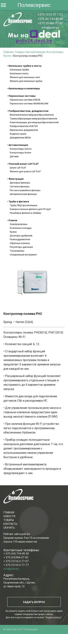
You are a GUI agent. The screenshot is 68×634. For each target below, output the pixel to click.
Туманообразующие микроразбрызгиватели (33, 118)
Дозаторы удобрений (21, 235)
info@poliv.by (50, 27)
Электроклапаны (18, 224)
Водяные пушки (18, 133)
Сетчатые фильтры (19, 186)
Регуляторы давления (21, 247)
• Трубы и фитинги (18, 201)
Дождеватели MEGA (20, 137)
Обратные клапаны (20, 243)
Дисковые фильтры (20, 182)
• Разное (12, 220)
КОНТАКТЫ (10, 523)
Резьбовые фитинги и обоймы (25, 213)
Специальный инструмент (23, 254)
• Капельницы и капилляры (23, 88)
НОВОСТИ (9, 516)
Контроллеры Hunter (20, 152)
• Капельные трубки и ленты (24, 65)
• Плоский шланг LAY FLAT (23, 163)
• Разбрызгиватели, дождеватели (27, 110)
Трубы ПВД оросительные (23, 205)
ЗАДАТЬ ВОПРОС (34, 602)
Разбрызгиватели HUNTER (24, 126)
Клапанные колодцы (21, 228)
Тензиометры (17, 250)
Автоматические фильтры (23, 194)
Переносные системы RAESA (25, 99)
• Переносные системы (21, 95)
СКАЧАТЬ (9, 527)
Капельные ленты (19, 73)
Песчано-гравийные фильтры (25, 190)
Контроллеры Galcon (21, 148)
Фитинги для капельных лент (25, 77)
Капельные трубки (19, 69)
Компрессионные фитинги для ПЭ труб (30, 209)
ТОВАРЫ (8, 520)
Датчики (14, 156)
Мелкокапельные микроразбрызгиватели (32, 114)
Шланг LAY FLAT (18, 167)
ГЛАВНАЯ (8, 512)
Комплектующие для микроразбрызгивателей (34, 122)
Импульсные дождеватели (24, 130)
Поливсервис (34, 5)
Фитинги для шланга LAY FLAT (25, 171)
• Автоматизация (17, 145)
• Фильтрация (15, 178)
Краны (13, 231)
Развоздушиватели (20, 239)
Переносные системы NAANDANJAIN (29, 103)
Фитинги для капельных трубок (26, 81)
